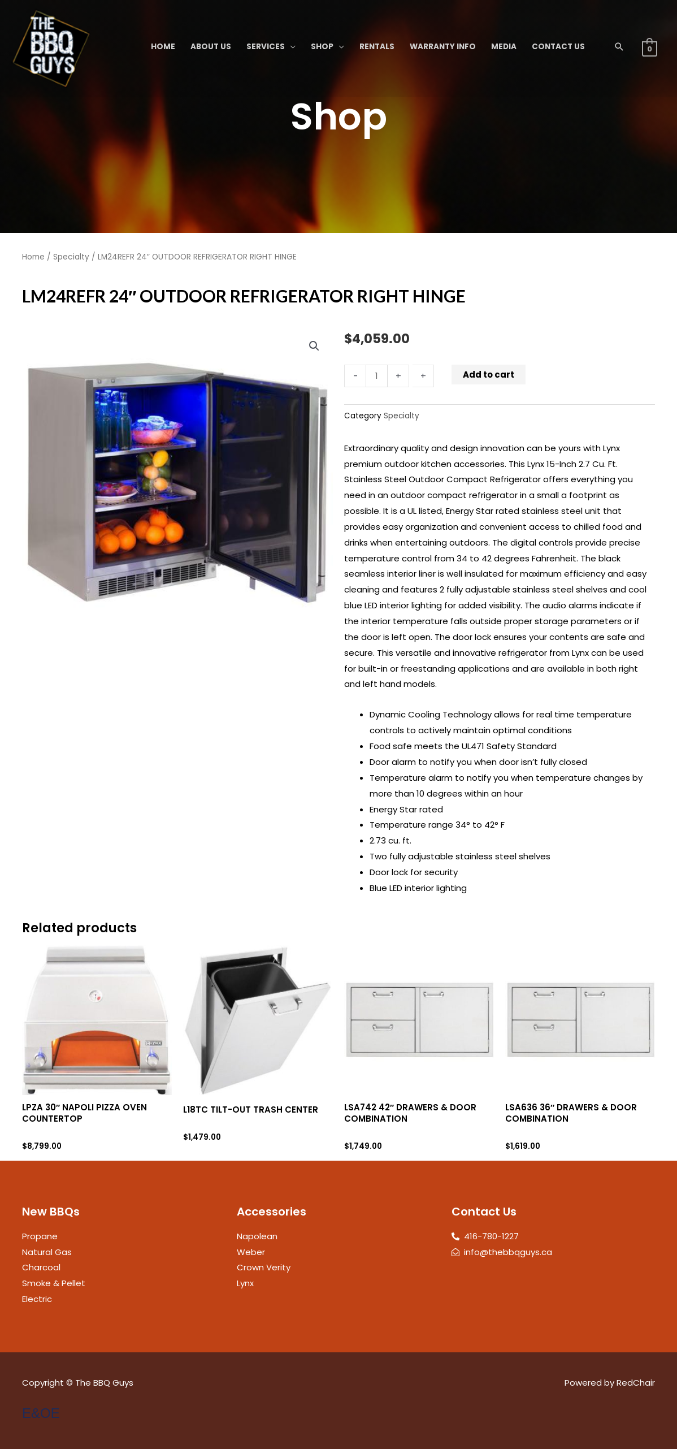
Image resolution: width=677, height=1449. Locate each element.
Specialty (71, 257)
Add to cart (488, 374)
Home (33, 257)
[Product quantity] (377, 376)
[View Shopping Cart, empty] (649, 48)
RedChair (636, 1383)
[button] (619, 46)
